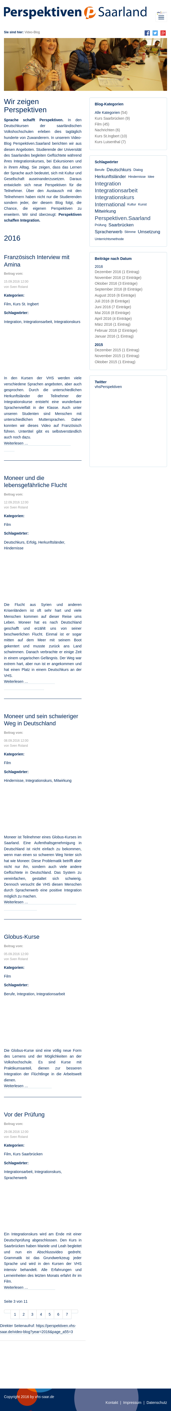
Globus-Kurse (22, 936)
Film (7, 304)
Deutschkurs (14, 542)
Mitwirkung (63, 780)
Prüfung (100, 225)
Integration (12, 322)
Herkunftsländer (51, 542)
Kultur (131, 204)
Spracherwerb (15, 1178)
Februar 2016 (116, 330)
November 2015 (117, 356)
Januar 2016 (114, 336)
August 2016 (115, 295)
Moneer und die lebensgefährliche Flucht (35, 482)
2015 (99, 345)
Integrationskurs (67, 322)
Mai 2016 (112, 313)
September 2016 (118, 289)
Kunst (142, 204)
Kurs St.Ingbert (111, 136)
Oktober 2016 (116, 283)
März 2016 (112, 324)
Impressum (132, 1402)
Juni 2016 (113, 307)
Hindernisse (13, 548)
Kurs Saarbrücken (27, 1154)
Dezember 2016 (117, 272)
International (110, 204)
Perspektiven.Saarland (122, 218)
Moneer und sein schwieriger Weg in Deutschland (41, 720)
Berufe (9, 994)
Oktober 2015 (115, 362)
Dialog (138, 170)
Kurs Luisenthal (110, 142)
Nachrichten (107, 130)
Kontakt (112, 1402)
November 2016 (118, 277)
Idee (151, 177)
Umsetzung (149, 231)
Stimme (130, 232)
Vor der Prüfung (24, 1114)
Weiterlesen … (28, 1086)
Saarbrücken (121, 224)
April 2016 (113, 318)
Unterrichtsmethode (109, 239)
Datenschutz (156, 1402)
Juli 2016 (112, 301)
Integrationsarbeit (37, 322)
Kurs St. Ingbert (26, 304)
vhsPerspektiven (108, 387)
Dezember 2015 (117, 350)
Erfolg (31, 542)
